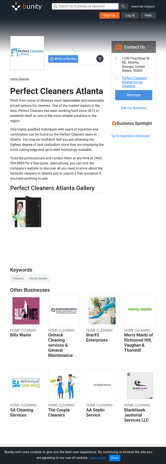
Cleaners (18, 278)
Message (133, 95)
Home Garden (39, 278)
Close (114, 458)
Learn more (97, 458)
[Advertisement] (139, 168)
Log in (130, 15)
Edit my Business (133, 108)
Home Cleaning (19, 79)
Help (148, 15)
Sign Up (109, 15)
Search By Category (143, 6)
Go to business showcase (131, 136)
